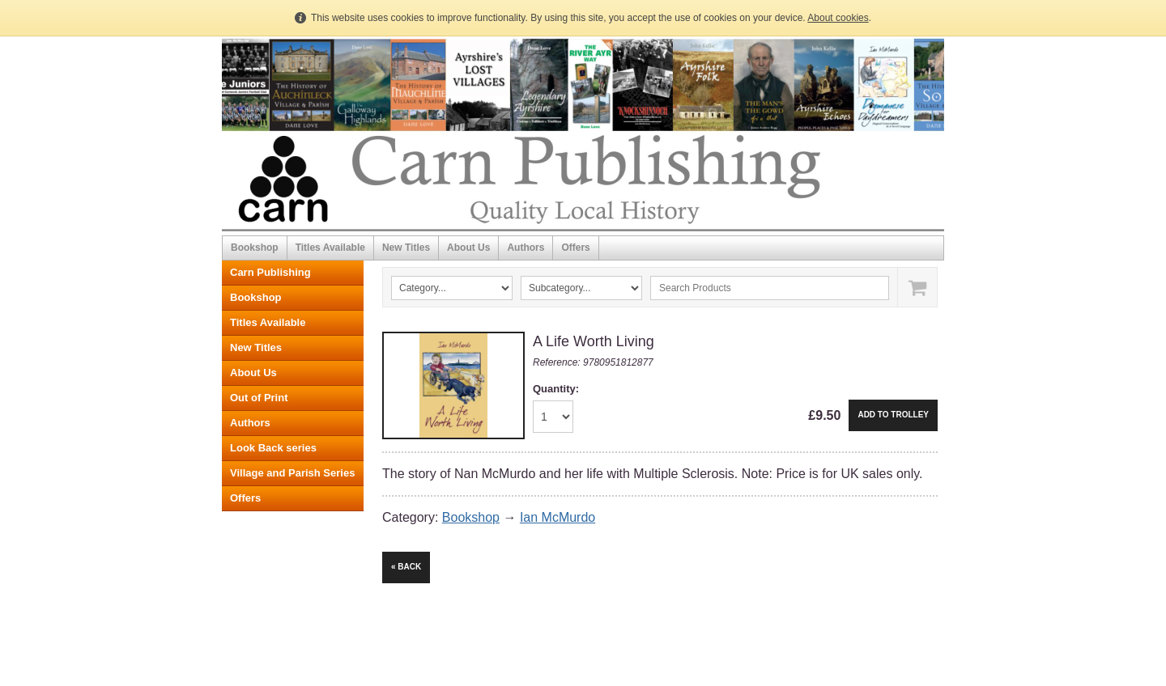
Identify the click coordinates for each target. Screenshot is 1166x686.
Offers (575, 247)
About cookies (837, 17)
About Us (468, 247)
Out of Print (259, 398)
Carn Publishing (270, 272)
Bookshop (255, 247)
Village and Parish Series (292, 473)
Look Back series (273, 448)
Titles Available (330, 247)
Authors (525, 247)
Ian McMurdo (557, 517)
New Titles (406, 247)
